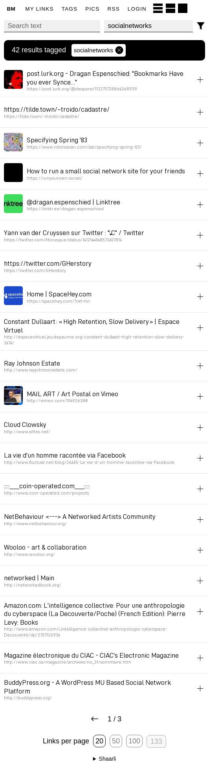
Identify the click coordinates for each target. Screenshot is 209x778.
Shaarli (107, 759)
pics (92, 9)
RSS (114, 9)
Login (137, 9)
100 (134, 741)
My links (39, 9)
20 (99, 741)
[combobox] (148, 26)
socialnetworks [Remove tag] (98, 50)
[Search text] (52, 26)
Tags (70, 9)
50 (116, 741)
